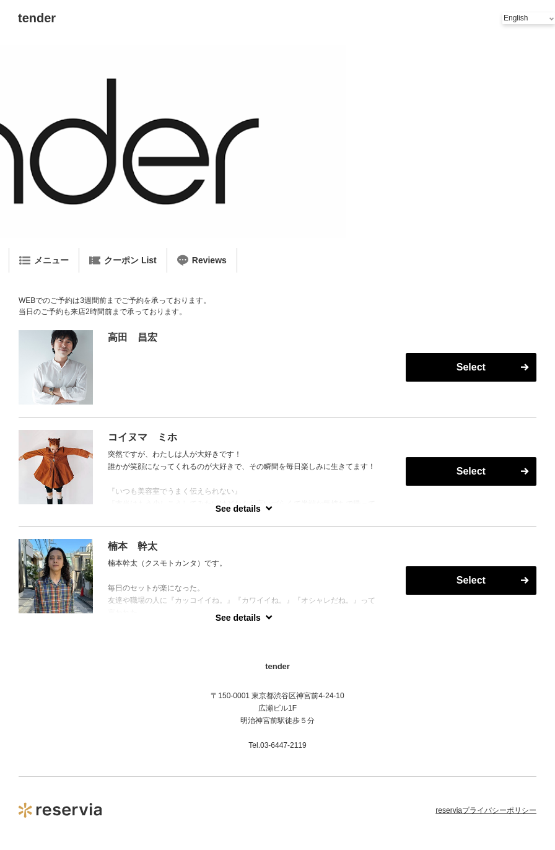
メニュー (44, 260)
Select (471, 367)
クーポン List (123, 260)
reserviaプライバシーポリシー (485, 810)
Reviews (202, 260)
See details (238, 509)
